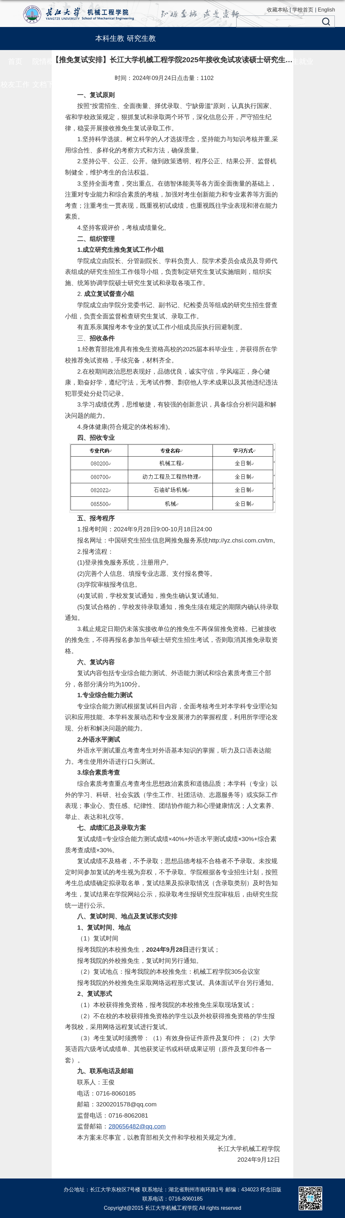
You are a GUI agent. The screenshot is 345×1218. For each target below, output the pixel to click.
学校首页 (302, 10)
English (326, 10)
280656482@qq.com (137, 1126)
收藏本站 (277, 10)
